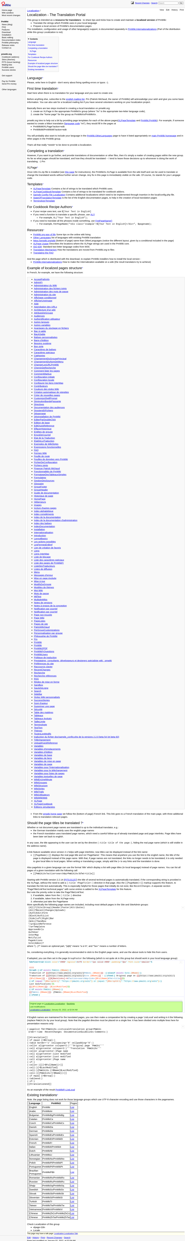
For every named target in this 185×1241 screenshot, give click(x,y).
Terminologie (40, 724)
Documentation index (11, 40)
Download (6, 32)
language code (72, 123)
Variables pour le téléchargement (50, 770)
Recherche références (45, 675)
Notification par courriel (45, 608)
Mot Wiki (38, 590)
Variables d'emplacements (47, 748)
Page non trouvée (43, 614)
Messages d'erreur (43, 574)
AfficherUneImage (43, 300)
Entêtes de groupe (43, 431)
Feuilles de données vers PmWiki (51, 458)
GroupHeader (41, 489)
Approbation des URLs (45, 306)
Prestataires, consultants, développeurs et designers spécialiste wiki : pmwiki (73, 660)
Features (6, 30)
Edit (167, 10)
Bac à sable (40, 330)
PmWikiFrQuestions (44, 651)
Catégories (39, 355)
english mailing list (75, 99)
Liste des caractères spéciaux (49, 559)
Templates (32, 54)
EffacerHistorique (43, 428)
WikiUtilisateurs (42, 794)
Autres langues (41, 321)
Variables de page (43, 763)
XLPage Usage (41, 243)
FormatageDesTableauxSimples (50, 474)
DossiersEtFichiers (43, 410)
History (174, 10)
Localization (33, 10)
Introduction (40, 535)
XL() (92, 214)
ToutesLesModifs (42, 733)
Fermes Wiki (40, 452)
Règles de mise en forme (46, 681)
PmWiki (4, 21)
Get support (7, 75)
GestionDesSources (44, 480)
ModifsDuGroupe (42, 584)
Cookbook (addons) (10, 57)
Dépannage (40, 413)
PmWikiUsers (41, 654)
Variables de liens (43, 757)
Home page (7, 10)
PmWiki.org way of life (44, 234)
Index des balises (43, 523)
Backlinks (71, 1002)
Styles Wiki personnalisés (47, 696)
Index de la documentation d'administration (55, 519)
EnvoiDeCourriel (42, 434)
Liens (36, 550)
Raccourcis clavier (43, 666)
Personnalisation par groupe (48, 632)
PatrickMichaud (42, 626)
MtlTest (37, 596)
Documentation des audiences (49, 407)
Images (37, 504)
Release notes (8, 45)
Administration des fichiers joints (50, 288)
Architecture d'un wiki (44, 309)
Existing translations (36, 69)
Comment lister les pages (47, 370)
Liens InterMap (41, 553)
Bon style (38, 346)
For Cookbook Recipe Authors (40, 57)
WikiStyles (39, 788)
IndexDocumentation (44, 526)
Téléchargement (42, 739)
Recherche (39, 672)
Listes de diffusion (43, 568)
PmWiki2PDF (41, 648)
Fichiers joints (41, 465)
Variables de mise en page (47, 760)
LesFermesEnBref (43, 544)
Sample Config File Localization (49, 194)
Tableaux (38, 715)
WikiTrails (39, 791)
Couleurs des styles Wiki (46, 388)
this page (69, 172)
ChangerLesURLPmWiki (46, 364)
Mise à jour (39, 580)
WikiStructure (41, 785)
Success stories (9, 70)
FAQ (4, 27)
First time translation (36, 45)
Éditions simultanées (44, 806)
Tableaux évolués (43, 718)
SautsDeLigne (41, 687)
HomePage (39, 498)
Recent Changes (142, 3)
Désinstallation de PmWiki (47, 416)
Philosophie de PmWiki (45, 635)
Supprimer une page (44, 706)
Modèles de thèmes (44, 587)
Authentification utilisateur (47, 318)
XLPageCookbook (43, 803)
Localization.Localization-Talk (66, 1232)
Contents (34, 39)
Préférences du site (44, 663)
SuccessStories (42, 699)
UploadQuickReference (46, 742)
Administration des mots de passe (51, 291)
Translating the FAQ (43, 252)
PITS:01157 (70, 878)
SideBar (38, 693)
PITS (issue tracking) (11, 62)
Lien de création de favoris (47, 547)
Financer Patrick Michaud (47, 468)
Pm (35, 638)
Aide (36, 303)
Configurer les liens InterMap (48, 382)
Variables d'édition (43, 751)
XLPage (33, 51)
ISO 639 (37, 246)
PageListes (39, 620)
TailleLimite (39, 721)
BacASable (39, 333)
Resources (32, 60)
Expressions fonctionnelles (47, 446)
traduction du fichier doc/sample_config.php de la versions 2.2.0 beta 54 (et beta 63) (76, 736)
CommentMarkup (43, 373)
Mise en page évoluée (45, 577)
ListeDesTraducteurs (44, 565)
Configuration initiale (44, 376)
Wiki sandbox (8, 13)
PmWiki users (8, 67)
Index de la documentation (47, 516)
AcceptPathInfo (42, 279)
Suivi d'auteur (41, 702)
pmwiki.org (6, 54)
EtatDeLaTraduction (44, 440)
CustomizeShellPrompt (45, 397)
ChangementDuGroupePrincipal (50, 358)
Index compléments (44, 513)
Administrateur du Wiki (45, 285)
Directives (39, 404)
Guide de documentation (46, 492)
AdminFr (38, 282)
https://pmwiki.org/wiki (44, 240)
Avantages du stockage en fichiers (51, 327)
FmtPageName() (103, 220)
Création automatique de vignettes (51, 391)
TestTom (38, 727)
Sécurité (38, 709)
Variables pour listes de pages (49, 773)
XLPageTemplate (127, 120)
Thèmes (38, 730)
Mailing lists (7, 65)
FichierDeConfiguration (45, 462)
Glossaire (39, 483)
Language (32, 42)
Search (154, 3)
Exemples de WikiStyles (46, 443)
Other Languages (42, 237)
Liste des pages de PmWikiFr (49, 562)
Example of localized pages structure (43, 63)
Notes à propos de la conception (50, 605)
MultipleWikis (40, 599)
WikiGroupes (40, 782)
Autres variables (42, 324)
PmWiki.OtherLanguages (99, 135)
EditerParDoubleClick (45, 419)
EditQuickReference (44, 425)
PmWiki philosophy (10, 42)
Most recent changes (11, 15)
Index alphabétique (43, 510)
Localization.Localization (54, 1002)
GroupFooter (40, 486)
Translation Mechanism (45, 249)
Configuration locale (44, 379)
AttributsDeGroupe (43, 312)
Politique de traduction (45, 657)
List (72, 1105)
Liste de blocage (42, 556)
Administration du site (45, 294)
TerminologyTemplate (44, 200)
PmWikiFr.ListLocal (65, 1088)
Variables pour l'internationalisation (51, 767)
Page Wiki (39, 617)
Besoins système (42, 343)
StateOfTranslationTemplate (47, 197)
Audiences (39, 315)
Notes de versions (43, 602)
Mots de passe (41, 593)
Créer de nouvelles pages (47, 394)
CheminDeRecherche (45, 367)
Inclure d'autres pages (45, 507)
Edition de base (42, 422)
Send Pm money (9, 84)
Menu (37, 571)
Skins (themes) (8, 59)
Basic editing (7, 37)
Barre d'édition (41, 340)
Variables (38, 745)
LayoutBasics (41, 538)
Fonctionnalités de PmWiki (47, 471)
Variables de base (43, 754)
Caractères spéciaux (44, 352)
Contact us (6, 48)
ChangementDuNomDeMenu (48, 361)
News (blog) (7, 24)
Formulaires (40, 477)
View (162, 10)
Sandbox (38, 684)
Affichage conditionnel (45, 297)
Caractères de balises (45, 349)
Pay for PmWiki (8, 81)
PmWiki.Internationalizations (142, 29)
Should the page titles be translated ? (43, 66)
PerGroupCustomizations (47, 629)
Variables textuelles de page (48, 776)
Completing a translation (38, 48)
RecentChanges (42, 669)
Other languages (9, 89)
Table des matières (43, 712)
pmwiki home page (52, 813)
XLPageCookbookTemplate (47, 191)
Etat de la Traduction (44, 437)
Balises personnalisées (45, 336)
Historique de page (43, 495)
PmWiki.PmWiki (149, 120)
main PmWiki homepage (164, 135)
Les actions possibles (45, 541)
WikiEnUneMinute (43, 779)
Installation (6, 35)
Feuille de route (42, 455)
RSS (36, 678)
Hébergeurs (40, 501)
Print (182, 10)
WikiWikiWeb (40, 797)
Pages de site (41, 623)
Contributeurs (41, 385)
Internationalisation (43, 532)
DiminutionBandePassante (47, 401)
